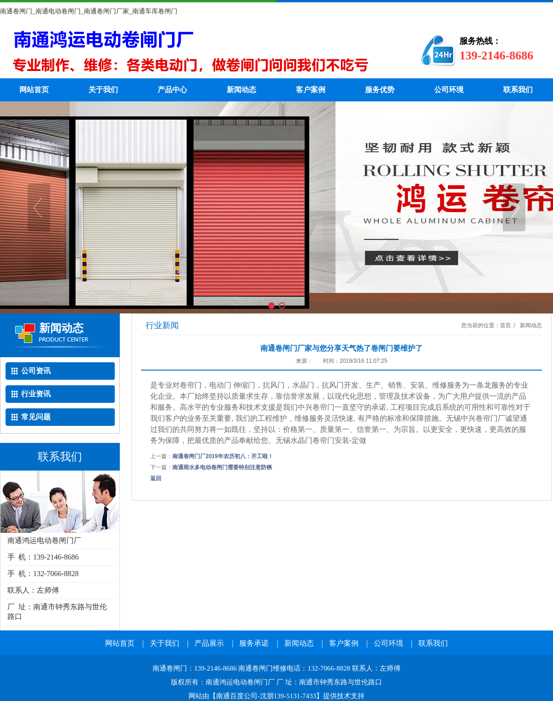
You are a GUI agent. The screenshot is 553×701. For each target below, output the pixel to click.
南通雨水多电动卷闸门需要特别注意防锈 (222, 467)
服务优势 (379, 90)
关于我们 (103, 90)
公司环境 (449, 90)
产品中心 (172, 90)
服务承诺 (254, 643)
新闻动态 (241, 90)
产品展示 (209, 643)
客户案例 (310, 90)
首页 (505, 325)
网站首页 (34, 90)
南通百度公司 (237, 696)
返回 (155, 478)
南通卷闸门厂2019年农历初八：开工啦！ (222, 456)
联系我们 (518, 90)
